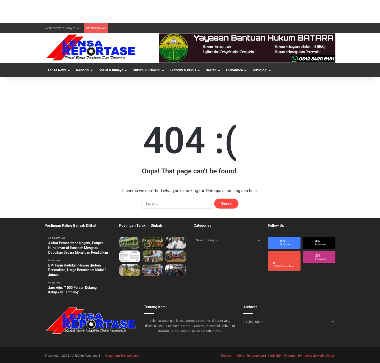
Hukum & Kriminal (146, 70)
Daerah (211, 70)
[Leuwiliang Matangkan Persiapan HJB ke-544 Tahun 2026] (175, 270)
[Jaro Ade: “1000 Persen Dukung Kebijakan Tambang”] (175, 243)
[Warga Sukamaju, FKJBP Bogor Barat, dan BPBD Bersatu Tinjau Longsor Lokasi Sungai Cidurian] (152, 256)
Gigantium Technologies (122, 355)
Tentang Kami (256, 355)
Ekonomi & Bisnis (183, 70)
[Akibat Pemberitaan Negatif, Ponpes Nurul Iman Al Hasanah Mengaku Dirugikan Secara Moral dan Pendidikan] (129, 243)
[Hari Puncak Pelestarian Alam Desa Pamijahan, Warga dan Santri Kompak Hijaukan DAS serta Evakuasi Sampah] (175, 256)
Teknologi (259, 70)
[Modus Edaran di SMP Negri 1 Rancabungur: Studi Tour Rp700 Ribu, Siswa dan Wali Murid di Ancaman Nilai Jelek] (129, 256)
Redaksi (226, 355)
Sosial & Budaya (111, 70)
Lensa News (57, 70)
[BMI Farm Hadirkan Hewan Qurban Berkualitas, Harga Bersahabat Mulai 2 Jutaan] (152, 243)
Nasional (82, 70)
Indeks (239, 355)
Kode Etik (274, 355)
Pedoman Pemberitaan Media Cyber (309, 355)
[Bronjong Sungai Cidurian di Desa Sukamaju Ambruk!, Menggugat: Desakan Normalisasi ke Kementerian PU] (129, 270)
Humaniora (234, 70)
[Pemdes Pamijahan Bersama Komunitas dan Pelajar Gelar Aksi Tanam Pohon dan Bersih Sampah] (152, 270)
